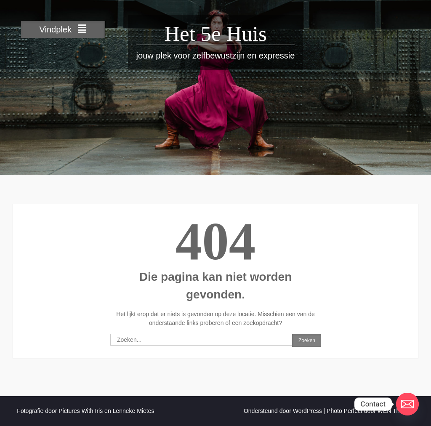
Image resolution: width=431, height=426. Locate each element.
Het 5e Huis (215, 33)
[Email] (407, 404)
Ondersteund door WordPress (283, 410)
